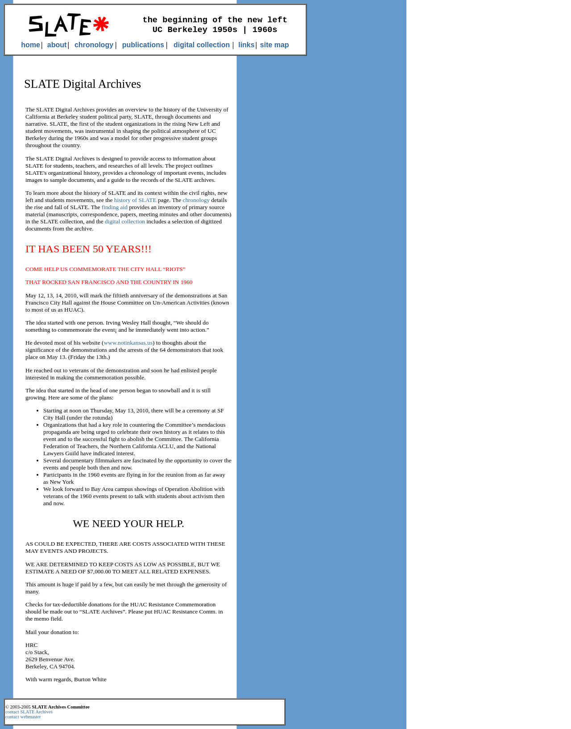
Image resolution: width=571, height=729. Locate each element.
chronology (196, 200)
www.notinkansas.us (127, 342)
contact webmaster (23, 716)
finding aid (115, 207)
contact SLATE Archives (29, 711)
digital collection (125, 221)
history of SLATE (135, 200)
